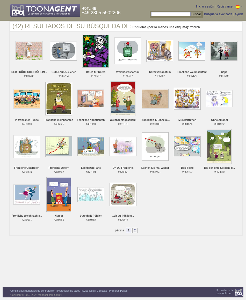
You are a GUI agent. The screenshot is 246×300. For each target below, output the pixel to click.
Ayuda (239, 14)
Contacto (102, 290)
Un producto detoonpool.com (225, 292)
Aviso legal (88, 290)
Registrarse (224, 6)
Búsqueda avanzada (218, 14)
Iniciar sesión (205, 6)
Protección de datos (68, 290)
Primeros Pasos (118, 290)
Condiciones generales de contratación (32, 290)
